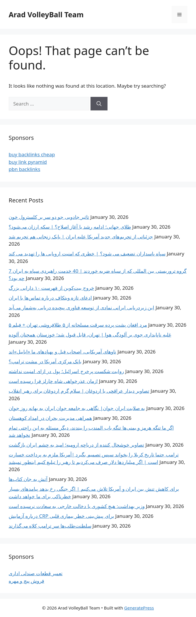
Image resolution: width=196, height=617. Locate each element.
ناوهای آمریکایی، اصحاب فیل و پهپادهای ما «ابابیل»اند (62, 351)
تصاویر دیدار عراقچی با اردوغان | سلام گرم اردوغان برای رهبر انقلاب (79, 390)
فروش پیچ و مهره (26, 581)
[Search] (99, 104)
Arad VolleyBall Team (46, 14)
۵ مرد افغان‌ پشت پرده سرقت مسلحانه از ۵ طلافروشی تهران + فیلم (78, 324)
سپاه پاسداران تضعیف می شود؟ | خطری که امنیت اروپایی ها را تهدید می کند (87, 253)
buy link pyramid (28, 162)
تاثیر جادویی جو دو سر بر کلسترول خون (49, 217)
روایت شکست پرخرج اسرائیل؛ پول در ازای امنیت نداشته (66, 371)
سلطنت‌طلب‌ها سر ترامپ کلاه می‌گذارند (50, 525)
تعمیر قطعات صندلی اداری (36, 573)
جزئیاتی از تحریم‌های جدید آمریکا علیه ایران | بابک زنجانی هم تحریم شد (81, 236)
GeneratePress (139, 608)
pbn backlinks (24, 169)
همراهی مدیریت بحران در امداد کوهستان (50, 418)
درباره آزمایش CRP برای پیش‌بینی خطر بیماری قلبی (61, 516)
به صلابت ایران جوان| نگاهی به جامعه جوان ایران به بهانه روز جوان (77, 408)
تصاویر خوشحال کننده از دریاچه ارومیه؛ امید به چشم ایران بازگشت (76, 444)
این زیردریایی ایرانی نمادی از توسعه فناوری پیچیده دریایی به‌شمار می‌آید (81, 307)
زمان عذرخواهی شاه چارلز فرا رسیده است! (53, 381)
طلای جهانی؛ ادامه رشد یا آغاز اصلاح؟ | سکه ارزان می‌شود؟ (70, 226)
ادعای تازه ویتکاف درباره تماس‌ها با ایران (50, 297)
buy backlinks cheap (32, 154)
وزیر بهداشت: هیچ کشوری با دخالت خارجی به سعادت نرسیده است (77, 506)
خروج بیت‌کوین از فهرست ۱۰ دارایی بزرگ (51, 288)
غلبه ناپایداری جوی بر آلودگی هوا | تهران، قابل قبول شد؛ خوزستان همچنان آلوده (90, 334)
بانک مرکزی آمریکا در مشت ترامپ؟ (45, 361)
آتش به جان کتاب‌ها (28, 479)
